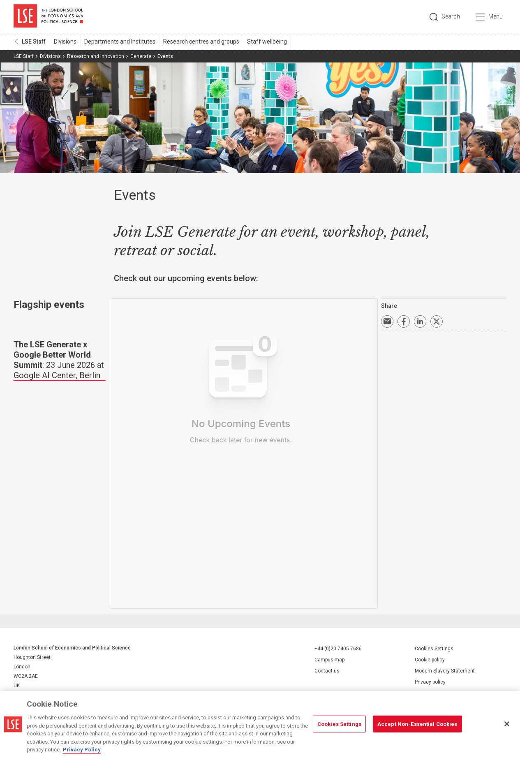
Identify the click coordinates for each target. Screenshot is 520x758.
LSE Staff (34, 41)
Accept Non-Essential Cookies (417, 724)
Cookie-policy (430, 660)
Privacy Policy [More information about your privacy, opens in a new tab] (82, 749)
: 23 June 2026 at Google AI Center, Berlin (59, 360)
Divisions (65, 41)
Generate (140, 56)
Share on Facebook (404, 321)
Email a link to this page (387, 321)
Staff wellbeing (267, 41)
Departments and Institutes (119, 41)
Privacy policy (430, 682)
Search (450, 16)
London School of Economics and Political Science (48, 16)
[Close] (507, 724)
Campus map (329, 660)
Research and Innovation (95, 56)
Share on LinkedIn (420, 321)
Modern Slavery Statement (445, 671)
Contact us (327, 671)
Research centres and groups (201, 41)
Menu (495, 16)
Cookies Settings (434, 649)
